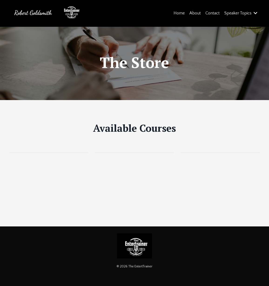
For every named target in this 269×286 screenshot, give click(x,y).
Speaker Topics (240, 13)
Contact (212, 13)
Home (179, 13)
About (195, 13)
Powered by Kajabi (134, 274)
